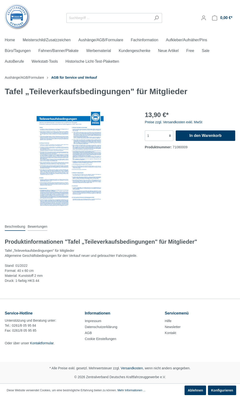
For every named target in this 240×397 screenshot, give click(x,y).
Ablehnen (195, 390)
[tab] (15, 226)
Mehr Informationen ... (131, 390)
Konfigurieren (222, 390)
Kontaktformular (42, 343)
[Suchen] (156, 18)
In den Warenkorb (205, 136)
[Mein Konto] (203, 17)
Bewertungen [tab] (38, 226)
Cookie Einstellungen (100, 339)
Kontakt (170, 333)
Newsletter (172, 327)
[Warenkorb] (222, 17)
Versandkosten (132, 368)
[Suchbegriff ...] (108, 18)
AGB (88, 333)
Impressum (93, 321)
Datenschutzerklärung (101, 327)
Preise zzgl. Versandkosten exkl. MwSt (173, 122)
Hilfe (168, 321)
